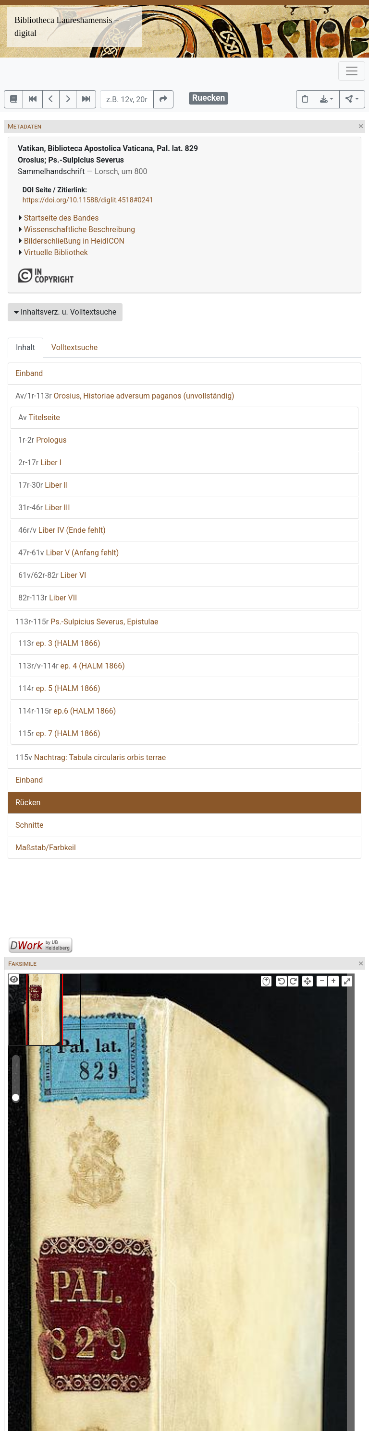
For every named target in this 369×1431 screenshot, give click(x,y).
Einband (29, 373)
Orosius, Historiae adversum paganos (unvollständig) (124, 395)
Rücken (27, 802)
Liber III (44, 507)
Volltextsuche (74, 347)
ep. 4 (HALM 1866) (71, 665)
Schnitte (29, 825)
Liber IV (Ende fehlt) (62, 530)
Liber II (43, 485)
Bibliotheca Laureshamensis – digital (66, 26)
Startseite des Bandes (61, 218)
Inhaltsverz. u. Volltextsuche (65, 312)
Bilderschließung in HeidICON (74, 241)
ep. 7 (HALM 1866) (59, 733)
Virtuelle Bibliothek (56, 252)
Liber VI (52, 575)
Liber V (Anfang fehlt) (68, 552)
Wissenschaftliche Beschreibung (79, 229)
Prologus (42, 440)
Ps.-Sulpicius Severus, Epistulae (87, 621)
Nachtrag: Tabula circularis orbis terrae (90, 757)
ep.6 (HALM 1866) (67, 711)
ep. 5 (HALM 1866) (59, 688)
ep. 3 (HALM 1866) (59, 643)
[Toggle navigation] (351, 71)
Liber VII (47, 597)
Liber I (40, 462)
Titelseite (39, 417)
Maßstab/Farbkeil (45, 847)
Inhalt (25, 347)
